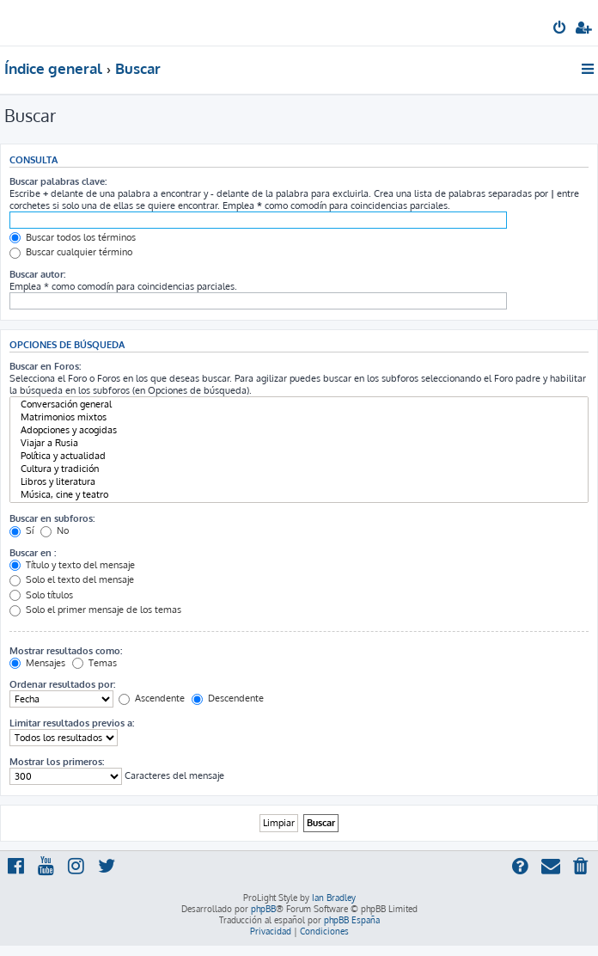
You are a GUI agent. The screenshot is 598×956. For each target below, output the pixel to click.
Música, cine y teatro (299, 494)
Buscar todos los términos (72, 237)
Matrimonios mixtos (299, 417)
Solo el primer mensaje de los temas (95, 610)
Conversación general (299, 404)
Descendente (228, 698)
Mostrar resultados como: (65, 651)
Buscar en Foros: (45, 366)
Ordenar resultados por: (62, 684)
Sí (21, 530)
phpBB (263, 909)
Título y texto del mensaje (72, 565)
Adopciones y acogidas (299, 430)
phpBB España (352, 920)
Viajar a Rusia (299, 443)
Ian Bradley (334, 897)
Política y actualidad (299, 456)
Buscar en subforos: (52, 518)
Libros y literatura (299, 481)
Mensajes (37, 663)
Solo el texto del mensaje (71, 579)
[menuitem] (561, 29)
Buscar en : (32, 553)
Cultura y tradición (299, 469)
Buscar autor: (37, 274)
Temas (94, 663)
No (54, 530)
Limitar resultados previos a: (71, 723)
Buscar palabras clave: (58, 181)
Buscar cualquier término (70, 252)
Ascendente (152, 698)
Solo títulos (41, 595)
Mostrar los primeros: (56, 762)
